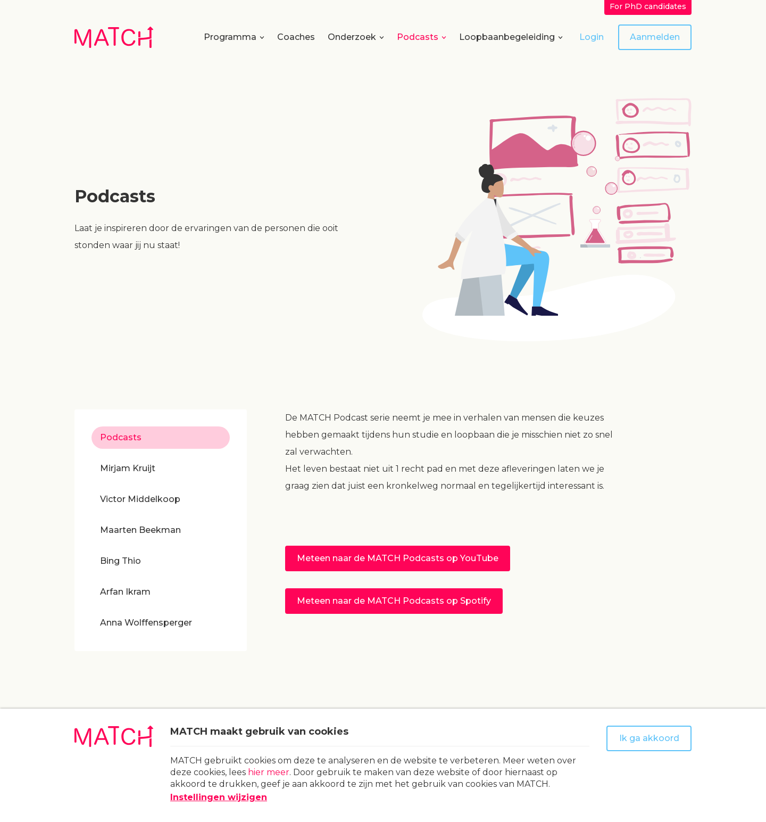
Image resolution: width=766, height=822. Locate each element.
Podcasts (417, 37)
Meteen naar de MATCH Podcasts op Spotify (394, 601)
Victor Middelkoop (140, 499)
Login (591, 37)
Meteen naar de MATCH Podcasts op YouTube (397, 558)
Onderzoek (352, 37)
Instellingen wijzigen (218, 797)
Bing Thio (120, 561)
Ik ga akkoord (649, 738)
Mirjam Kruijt (127, 468)
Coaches (296, 37)
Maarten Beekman (140, 530)
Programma (230, 37)
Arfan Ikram (125, 592)
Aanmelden (655, 37)
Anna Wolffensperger (146, 623)
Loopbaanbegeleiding (507, 37)
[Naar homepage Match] (113, 37)
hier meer (268, 772)
